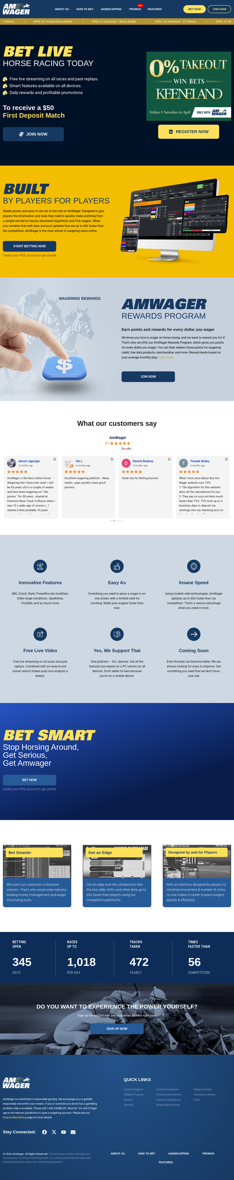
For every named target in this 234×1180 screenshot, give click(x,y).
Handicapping (111, 9)
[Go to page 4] (123, 520)
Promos (136, 7)
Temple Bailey (200, 461)
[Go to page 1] (114, 520)
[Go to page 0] (111, 520)
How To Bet (84, 9)
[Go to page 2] (117, 520)
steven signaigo (29, 461)
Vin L (79, 461)
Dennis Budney (143, 461)
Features (155, 9)
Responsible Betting (14, 1117)
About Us (62, 9)
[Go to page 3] (120, 520)
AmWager (117, 437)
